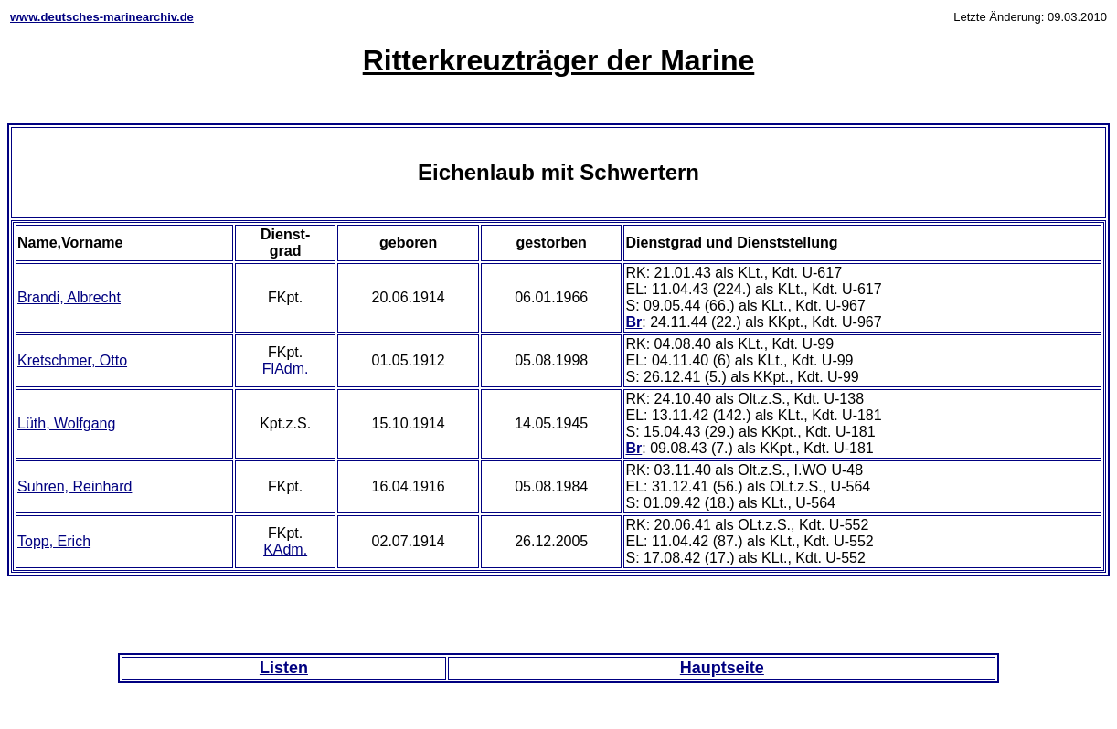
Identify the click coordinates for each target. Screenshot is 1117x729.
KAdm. (285, 549)
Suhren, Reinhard (74, 486)
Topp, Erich (53, 541)
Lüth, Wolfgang (66, 423)
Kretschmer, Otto (72, 360)
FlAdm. (285, 368)
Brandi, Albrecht (69, 297)
